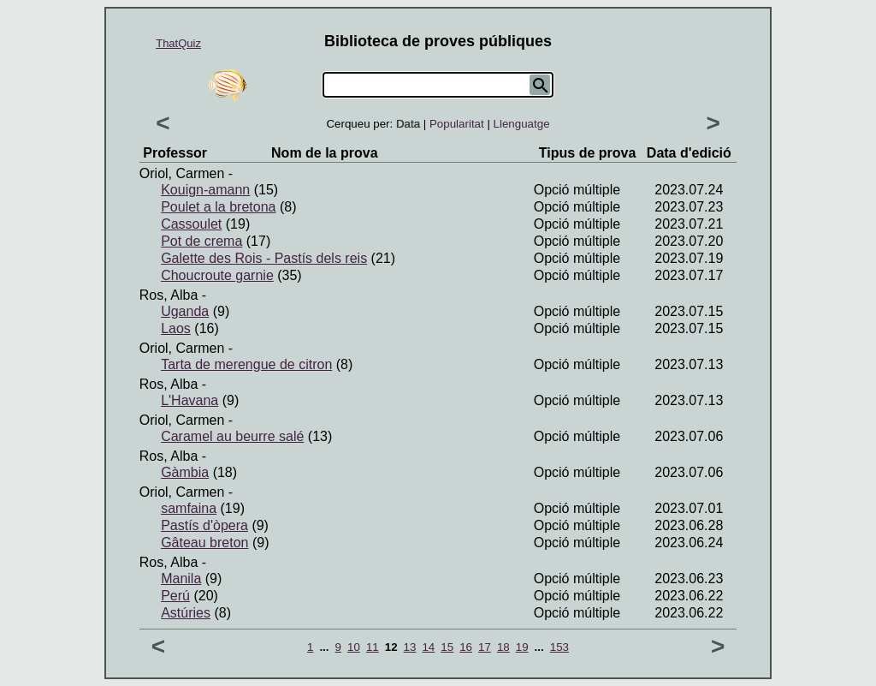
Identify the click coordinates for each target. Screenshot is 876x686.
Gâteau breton (204, 542)
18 (503, 647)
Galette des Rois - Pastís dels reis (264, 258)
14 (428, 647)
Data (408, 123)
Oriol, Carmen (182, 173)
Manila (181, 578)
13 (410, 647)
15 (447, 647)
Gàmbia (185, 472)
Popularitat (456, 123)
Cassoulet (191, 224)
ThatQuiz (178, 43)
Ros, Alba (168, 295)
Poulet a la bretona (218, 207)
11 (372, 647)
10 (353, 647)
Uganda (185, 311)
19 (522, 647)
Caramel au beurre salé (232, 436)
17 (484, 647)
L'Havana (189, 400)
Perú (175, 595)
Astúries (185, 612)
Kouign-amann (205, 189)
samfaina (188, 508)
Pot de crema (201, 241)
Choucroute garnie (217, 275)
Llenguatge (522, 123)
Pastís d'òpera (204, 525)
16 (465, 647)
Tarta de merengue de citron (246, 364)
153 (559, 647)
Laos (176, 328)
